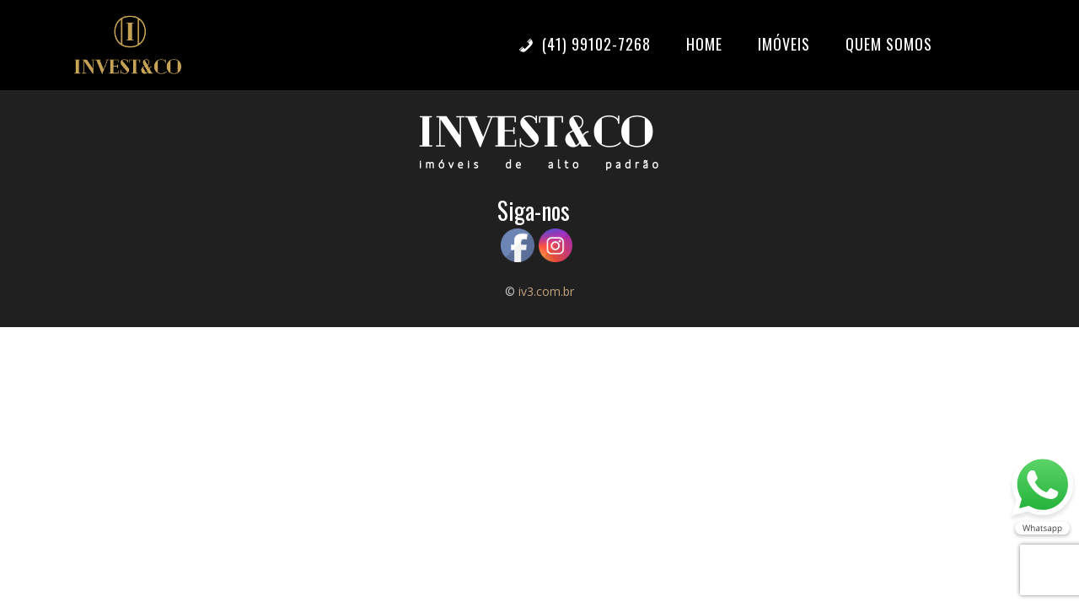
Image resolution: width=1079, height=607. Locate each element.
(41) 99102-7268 (584, 44)
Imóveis (784, 44)
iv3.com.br (546, 291)
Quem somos (888, 44)
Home (704, 44)
